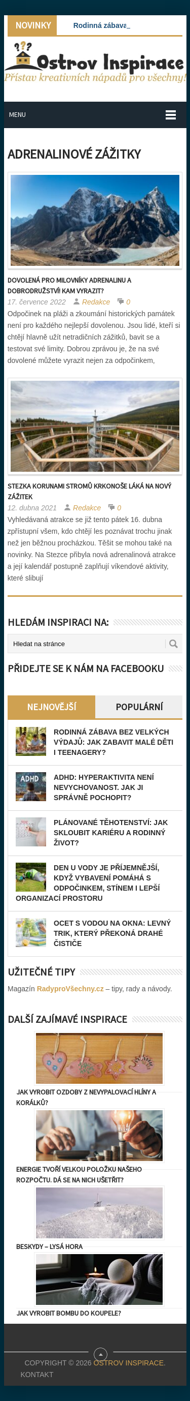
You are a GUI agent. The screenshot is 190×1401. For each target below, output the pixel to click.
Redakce (96, 302)
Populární (139, 707)
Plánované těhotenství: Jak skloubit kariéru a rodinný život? (111, 832)
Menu (17, 114)
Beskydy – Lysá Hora (49, 1246)
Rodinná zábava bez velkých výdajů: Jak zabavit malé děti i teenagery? (113, 742)
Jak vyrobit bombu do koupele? (68, 1313)
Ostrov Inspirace (129, 1363)
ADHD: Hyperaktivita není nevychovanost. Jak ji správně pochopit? (104, 787)
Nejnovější (51, 707)
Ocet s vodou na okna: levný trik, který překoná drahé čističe (112, 933)
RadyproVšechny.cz (70, 989)
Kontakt (36, 1374)
